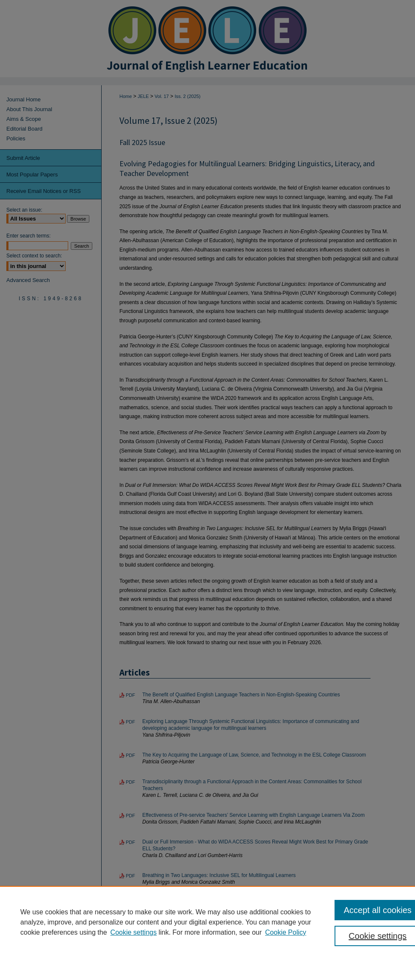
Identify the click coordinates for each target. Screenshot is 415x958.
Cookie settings (134, 932)
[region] (207, 922)
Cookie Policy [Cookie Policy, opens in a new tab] (285, 932)
